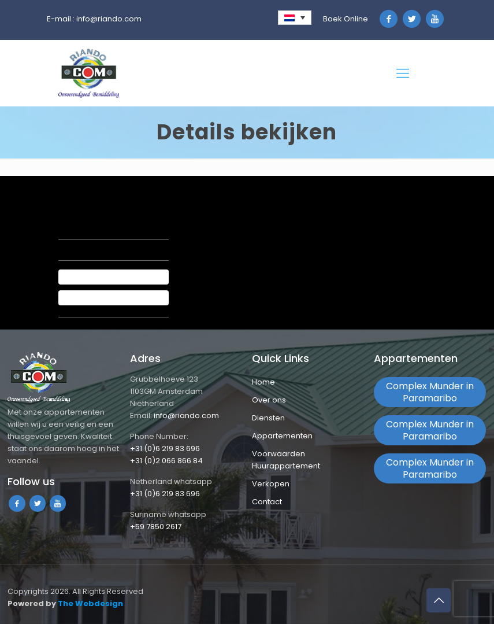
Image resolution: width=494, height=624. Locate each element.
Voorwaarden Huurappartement (286, 459)
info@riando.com (109, 18)
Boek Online (345, 18)
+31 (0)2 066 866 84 (166, 460)
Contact (267, 501)
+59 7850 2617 (155, 526)
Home (263, 381)
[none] (295, 17)
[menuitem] (295, 17)
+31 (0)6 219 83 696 (165, 448)
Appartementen (282, 435)
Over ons (269, 399)
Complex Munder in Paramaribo (430, 392)
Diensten (268, 417)
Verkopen (270, 483)
